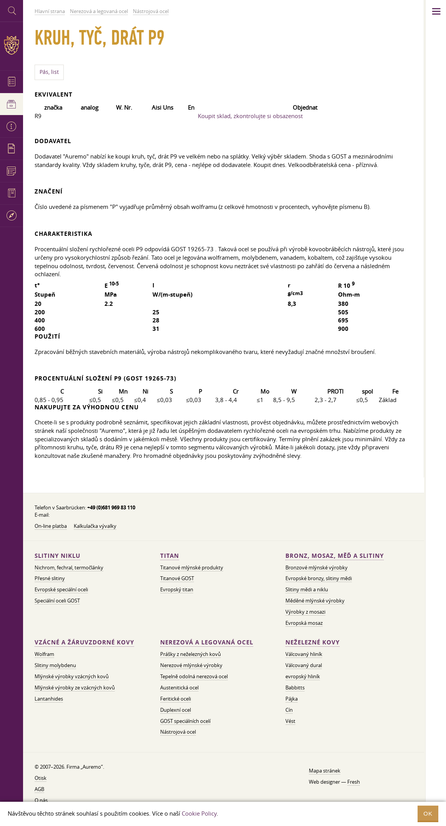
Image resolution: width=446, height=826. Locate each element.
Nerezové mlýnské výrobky (191, 665)
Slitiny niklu (57, 556)
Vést (290, 721)
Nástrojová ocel (178, 731)
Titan (169, 556)
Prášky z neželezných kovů (190, 654)
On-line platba (51, 525)
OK (428, 813)
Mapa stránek (324, 770)
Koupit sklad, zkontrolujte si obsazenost (250, 116)
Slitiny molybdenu (55, 665)
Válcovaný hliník (303, 654)
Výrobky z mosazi (305, 611)
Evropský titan (176, 589)
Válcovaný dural (303, 665)
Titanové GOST (177, 578)
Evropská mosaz (304, 622)
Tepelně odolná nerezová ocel (194, 676)
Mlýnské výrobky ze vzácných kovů (75, 687)
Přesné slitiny (50, 578)
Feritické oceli (175, 698)
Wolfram (44, 654)
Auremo (11, 45)
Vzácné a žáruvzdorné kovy (84, 642)
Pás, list (49, 71)
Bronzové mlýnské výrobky (316, 567)
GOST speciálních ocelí (185, 721)
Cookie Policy (199, 813)
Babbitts (295, 687)
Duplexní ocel (175, 709)
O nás (41, 800)
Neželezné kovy (312, 642)
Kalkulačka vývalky (95, 525)
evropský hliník (302, 676)
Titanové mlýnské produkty (191, 567)
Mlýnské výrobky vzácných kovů (72, 676)
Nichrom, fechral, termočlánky (69, 567)
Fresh (353, 781)
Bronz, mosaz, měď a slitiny (334, 556)
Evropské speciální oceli (61, 589)
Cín (289, 709)
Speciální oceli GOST (57, 600)
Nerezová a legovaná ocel (206, 642)
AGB (39, 789)
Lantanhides (49, 698)
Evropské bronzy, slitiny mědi (318, 578)
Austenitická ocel (179, 687)
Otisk (40, 777)
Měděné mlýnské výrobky (315, 600)
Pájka (291, 698)
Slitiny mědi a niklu (306, 589)
